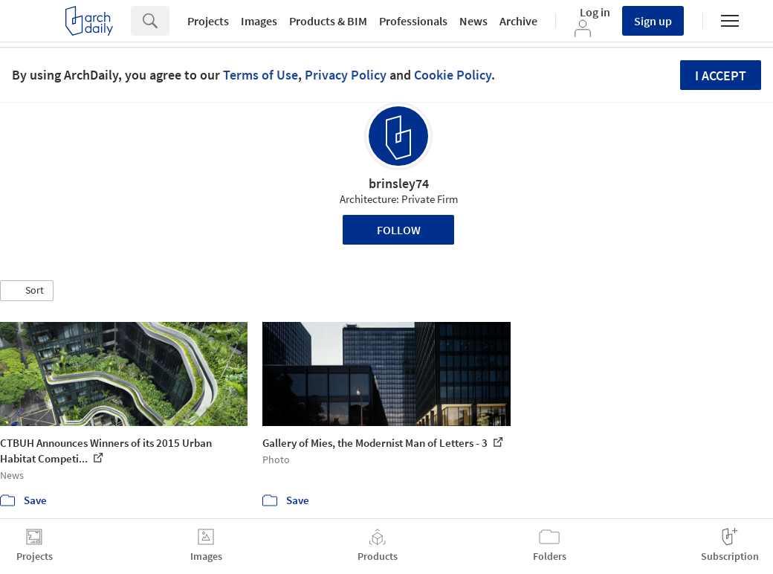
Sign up (653, 20)
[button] (27, 290)
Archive (518, 21)
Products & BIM (328, 21)
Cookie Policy (452, 74)
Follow (399, 229)
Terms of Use (260, 74)
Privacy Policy (345, 74)
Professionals (413, 21)
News (473, 21)
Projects (208, 21)
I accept (720, 75)
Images (259, 21)
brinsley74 (399, 183)
